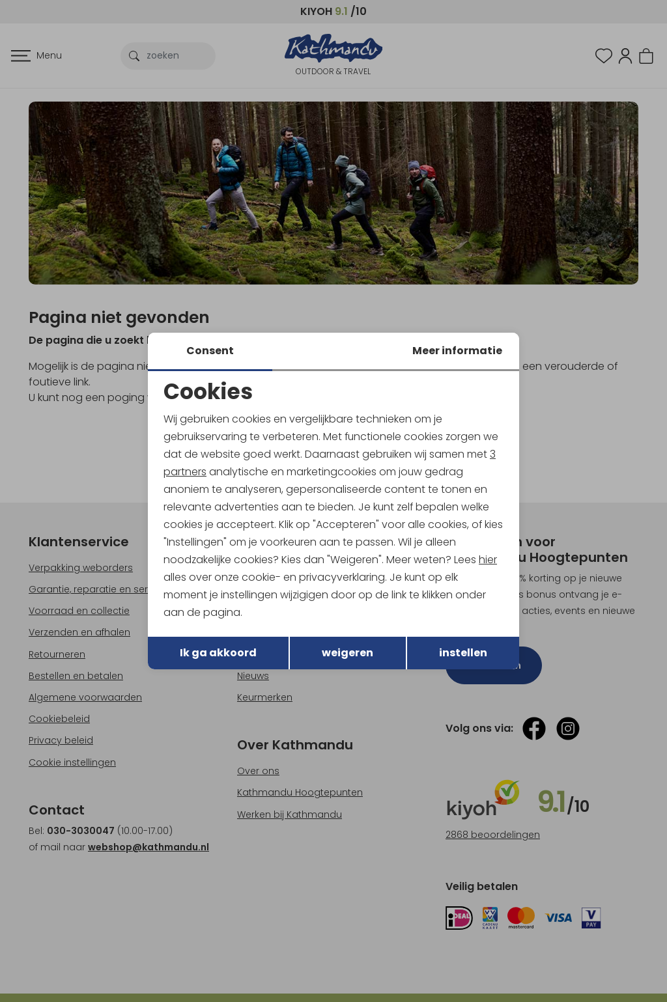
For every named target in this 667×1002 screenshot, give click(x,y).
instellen (463, 653)
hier (488, 559)
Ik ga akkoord (218, 653)
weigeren (347, 653)
